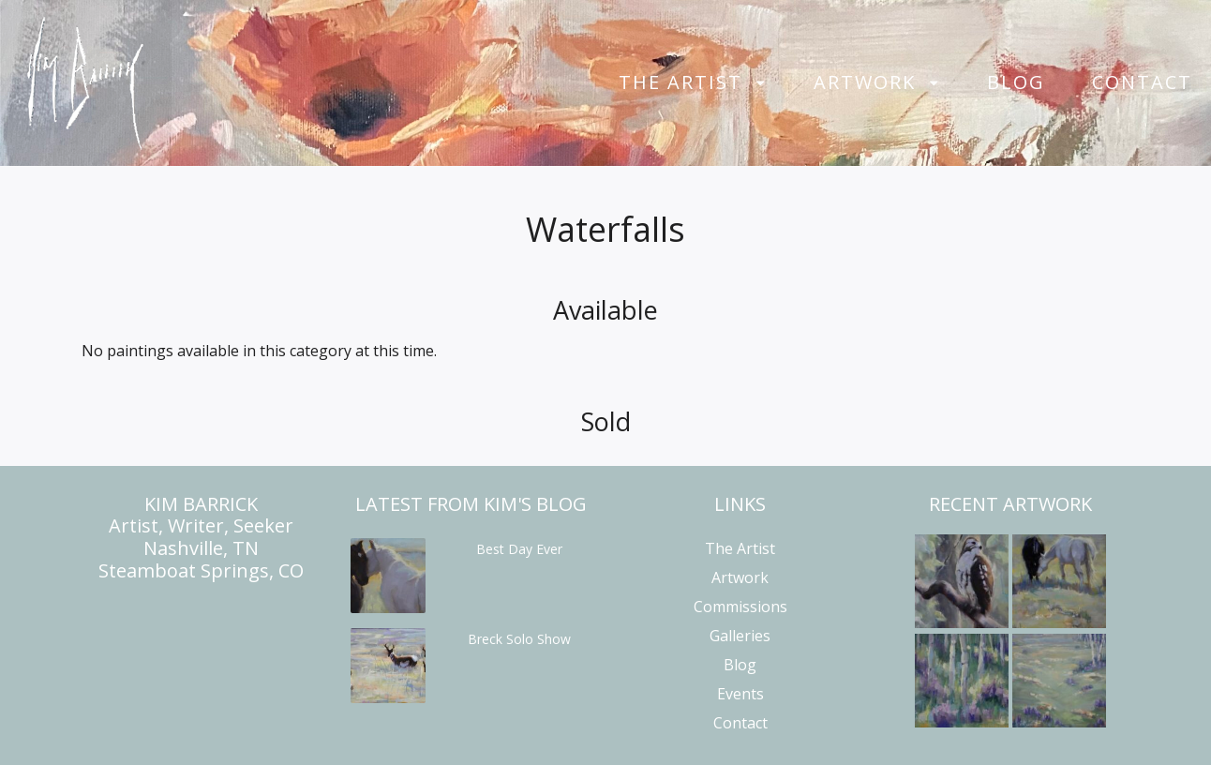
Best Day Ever (519, 549)
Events (740, 693)
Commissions (740, 606)
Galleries (740, 635)
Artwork (865, 82)
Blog (1016, 82)
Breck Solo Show (519, 639)
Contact (1142, 82)
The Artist (680, 82)
